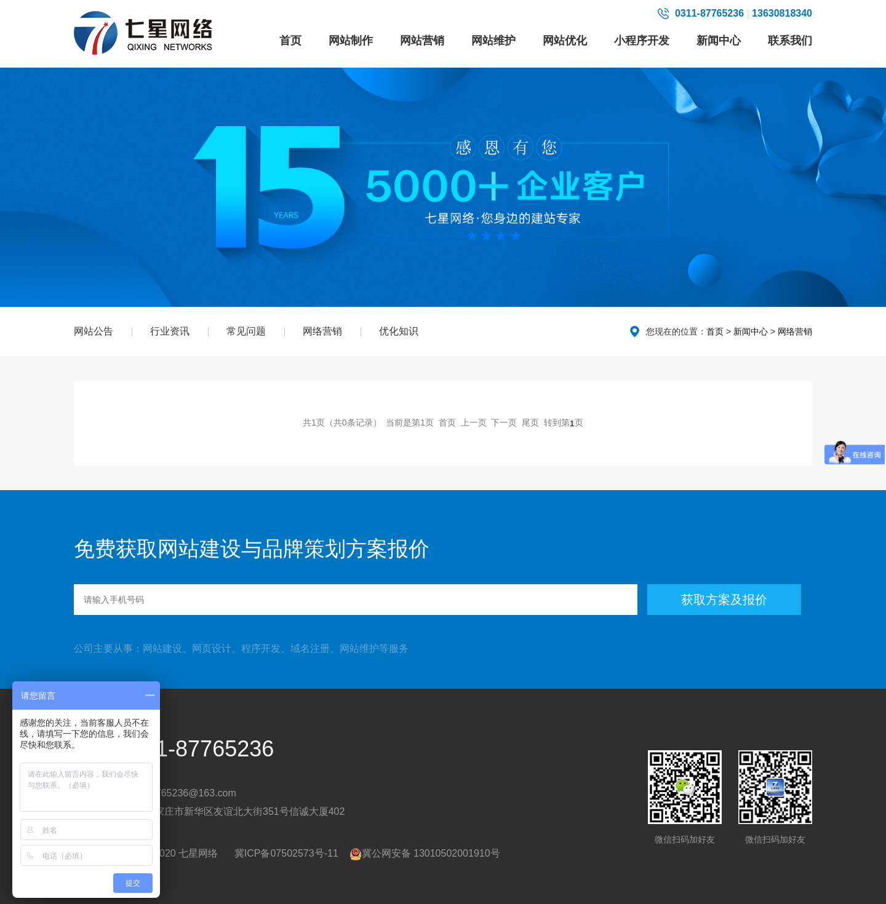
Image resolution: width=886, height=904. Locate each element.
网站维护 (493, 40)
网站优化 (565, 40)
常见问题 (246, 331)
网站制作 (351, 40)
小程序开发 (641, 40)
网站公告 (93, 331)
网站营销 (422, 40)
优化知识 (398, 331)
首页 (290, 40)
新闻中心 (718, 40)
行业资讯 (170, 331)
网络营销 (322, 331)
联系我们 (790, 40)
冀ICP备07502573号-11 (286, 853)
